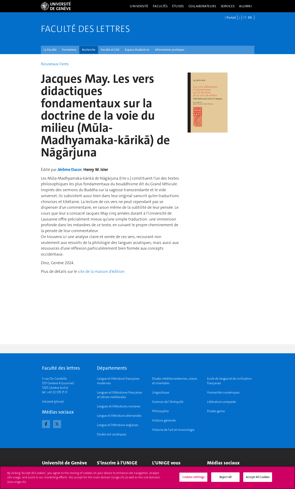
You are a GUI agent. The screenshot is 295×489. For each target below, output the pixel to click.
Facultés (160, 6)
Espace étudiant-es (137, 50)
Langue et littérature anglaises (117, 425)
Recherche (88, 50)
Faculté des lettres (85, 29)
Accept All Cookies (258, 479)
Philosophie (160, 411)
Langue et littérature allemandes (119, 416)
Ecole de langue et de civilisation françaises (229, 380)
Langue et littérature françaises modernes (118, 380)
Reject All (225, 479)
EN (250, 17)
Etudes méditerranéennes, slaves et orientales (174, 380)
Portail (230, 17)
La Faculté (50, 50)
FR (245, 17)
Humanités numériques (223, 392)
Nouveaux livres (55, 64)
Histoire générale (164, 420)
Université (139, 6)
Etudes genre (216, 411)
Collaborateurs (202, 6)
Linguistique (160, 392)
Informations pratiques (169, 50)
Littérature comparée (221, 402)
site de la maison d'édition (101, 271)
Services (228, 6)
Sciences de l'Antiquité (167, 402)
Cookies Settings (193, 479)
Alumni (245, 6)
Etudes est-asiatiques (111, 434)
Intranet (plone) (53, 401)
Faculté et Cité (110, 50)
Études (178, 6)
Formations (69, 50)
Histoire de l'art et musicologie (173, 430)
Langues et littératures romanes (118, 406)
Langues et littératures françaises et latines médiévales (119, 394)
